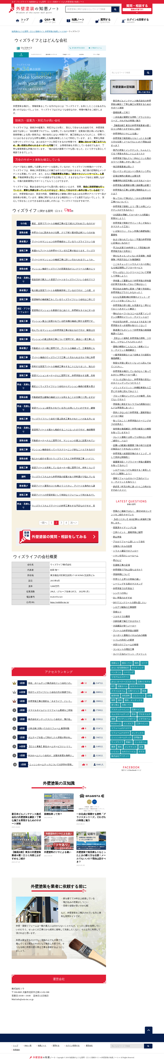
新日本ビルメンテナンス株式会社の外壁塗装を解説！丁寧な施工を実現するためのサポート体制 (131, 104)
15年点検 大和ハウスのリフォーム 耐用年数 (48, 728)
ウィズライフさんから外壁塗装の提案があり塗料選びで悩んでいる (63, 476)
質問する (107, 20)
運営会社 (89, 1046)
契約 (137, 663)
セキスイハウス (137, 686)
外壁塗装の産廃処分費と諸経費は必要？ (132, 185)
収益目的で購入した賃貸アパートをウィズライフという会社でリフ (63, 279)
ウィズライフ (117, 742)
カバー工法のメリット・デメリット (130, 654)
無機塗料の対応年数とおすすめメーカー (132, 180)
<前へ (44, 522)
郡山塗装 (117, 537)
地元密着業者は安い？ (123, 166)
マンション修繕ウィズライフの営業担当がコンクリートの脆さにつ (63, 269)
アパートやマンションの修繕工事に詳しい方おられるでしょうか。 (63, 259)
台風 (149, 696)
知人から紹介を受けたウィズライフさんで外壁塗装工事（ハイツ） (63, 458)
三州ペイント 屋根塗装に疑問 (128, 532)
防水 (134, 714)
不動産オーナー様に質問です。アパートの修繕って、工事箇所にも (63, 348)
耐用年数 (115, 696)
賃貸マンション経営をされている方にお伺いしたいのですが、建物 (63, 408)
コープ (144, 663)
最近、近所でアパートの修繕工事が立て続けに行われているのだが (63, 223)
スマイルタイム (118, 691)
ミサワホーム (144, 719)
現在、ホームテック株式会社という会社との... (50, 683)
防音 (144, 691)
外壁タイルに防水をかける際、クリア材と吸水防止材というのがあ (63, 232)
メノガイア (128, 724)
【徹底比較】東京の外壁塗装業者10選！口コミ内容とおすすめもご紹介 (26, 855)
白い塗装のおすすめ (122, 597)
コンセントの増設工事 (123, 649)
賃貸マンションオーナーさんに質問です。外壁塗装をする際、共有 (63, 375)
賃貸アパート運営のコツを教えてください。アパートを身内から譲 (63, 486)
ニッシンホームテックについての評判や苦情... (51, 764)
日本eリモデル (144, 682)
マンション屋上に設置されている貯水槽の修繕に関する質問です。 (63, 321)
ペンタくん (116, 672)
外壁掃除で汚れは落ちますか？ (128, 569)
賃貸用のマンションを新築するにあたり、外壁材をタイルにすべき (63, 310)
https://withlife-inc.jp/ (59, 602)
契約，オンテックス (133, 700)
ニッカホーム (140, 742)
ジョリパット (138, 696)
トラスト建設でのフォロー (125, 551)
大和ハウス (127, 705)
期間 (113, 700)
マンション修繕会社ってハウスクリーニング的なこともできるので (63, 449)
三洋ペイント (142, 724)
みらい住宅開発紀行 (120, 668)
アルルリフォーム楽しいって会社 (129, 541)
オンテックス (138, 733)
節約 (120, 700)
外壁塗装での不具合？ (123, 588)
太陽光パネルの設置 (122, 546)
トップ (26, 20)
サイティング (138, 668)
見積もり (117, 612)
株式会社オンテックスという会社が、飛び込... (50, 719)
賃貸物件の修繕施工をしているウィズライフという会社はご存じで (63, 299)
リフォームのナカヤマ (121, 728)
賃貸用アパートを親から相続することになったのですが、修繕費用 (63, 429)
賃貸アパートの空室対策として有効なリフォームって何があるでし (63, 495)
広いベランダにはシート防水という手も (132, 171)
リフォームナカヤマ (120, 733)
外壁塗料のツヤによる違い (57, 852)
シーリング (129, 672)
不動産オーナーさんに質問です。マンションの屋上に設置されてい (63, 440)
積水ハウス (127, 663)
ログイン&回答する (139, 20)
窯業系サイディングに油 (124, 527)
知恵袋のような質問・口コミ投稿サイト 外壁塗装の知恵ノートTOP (39, 31)
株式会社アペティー (120, 756)
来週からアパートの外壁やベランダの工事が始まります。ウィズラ (63, 250)
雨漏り (129, 742)
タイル (141, 751)
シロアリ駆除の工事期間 (124, 607)
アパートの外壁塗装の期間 (125, 630)
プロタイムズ (144, 714)
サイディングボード (127, 719)
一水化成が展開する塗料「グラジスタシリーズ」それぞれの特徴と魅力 (91, 817)
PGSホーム (116, 724)
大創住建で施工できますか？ (126, 621)
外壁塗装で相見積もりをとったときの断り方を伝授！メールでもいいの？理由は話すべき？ (131, 141)
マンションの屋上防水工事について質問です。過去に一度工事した (63, 339)
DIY (113, 686)
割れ (120, 747)
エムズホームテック (120, 714)
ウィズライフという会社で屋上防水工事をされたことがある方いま (63, 419)
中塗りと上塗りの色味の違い (126, 579)
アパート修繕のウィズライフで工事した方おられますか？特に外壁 (63, 357)
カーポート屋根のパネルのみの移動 (130, 635)
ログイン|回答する (73, 1046)
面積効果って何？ (53, 814)
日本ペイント (138, 710)
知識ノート (80, 20)
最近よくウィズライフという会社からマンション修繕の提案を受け (63, 386)
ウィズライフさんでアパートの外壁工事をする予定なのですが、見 (63, 505)
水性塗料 (126, 696)
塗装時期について (121, 574)
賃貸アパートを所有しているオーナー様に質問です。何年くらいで (63, 467)
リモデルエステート (120, 677)
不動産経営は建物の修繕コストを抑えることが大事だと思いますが (63, 397)
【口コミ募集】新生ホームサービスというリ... (50, 746)
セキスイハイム (129, 751)
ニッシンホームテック (121, 737)
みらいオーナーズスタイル (123, 682)
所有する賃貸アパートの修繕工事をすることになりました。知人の (63, 366)
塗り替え (115, 705)
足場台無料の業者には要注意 (126, 176)
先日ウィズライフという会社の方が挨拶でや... (50, 692)
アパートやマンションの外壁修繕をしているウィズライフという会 (63, 241)
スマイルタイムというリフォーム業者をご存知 (50, 710)
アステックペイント (120, 710)
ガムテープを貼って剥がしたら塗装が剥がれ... (50, 737)
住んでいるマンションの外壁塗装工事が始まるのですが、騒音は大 (63, 330)
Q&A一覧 (51, 20)
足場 (141, 747)
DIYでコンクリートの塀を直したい (129, 602)
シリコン (115, 751)
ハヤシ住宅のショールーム (125, 555)
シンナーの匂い (120, 593)
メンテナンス (131, 747)
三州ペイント (134, 691)
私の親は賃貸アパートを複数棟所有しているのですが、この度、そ (63, 290)
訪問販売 (138, 737)
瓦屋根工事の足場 (121, 565)
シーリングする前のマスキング (128, 584)
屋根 (113, 719)
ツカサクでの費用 (121, 616)
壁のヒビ (117, 560)
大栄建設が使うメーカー (124, 626)
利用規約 (16, 1050)
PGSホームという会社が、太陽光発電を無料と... (51, 755)
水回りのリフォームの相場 (125, 644)
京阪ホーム (122, 686)
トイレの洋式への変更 (123, 640)
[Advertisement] (131, 47)
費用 (113, 747)
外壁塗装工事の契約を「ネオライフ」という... (50, 701)
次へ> (73, 522)
